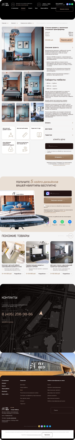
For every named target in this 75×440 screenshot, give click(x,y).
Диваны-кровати (52, 395)
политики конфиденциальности (61, 164)
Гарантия (22, 403)
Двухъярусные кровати (54, 392)
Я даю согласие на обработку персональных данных (58, 152)
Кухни (49, 384)
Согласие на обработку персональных (30, 395)
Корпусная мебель (26, 23)
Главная (4, 23)
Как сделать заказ (25, 398)
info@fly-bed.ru (7, 322)
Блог (36, 8)
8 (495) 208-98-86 (22, 5)
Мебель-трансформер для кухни (56, 401)
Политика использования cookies (34, 434)
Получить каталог (58, 200)
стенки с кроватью (50, 115)
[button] (60, 235)
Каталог (23, 8)
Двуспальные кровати (54, 398)
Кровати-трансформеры (54, 387)
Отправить (59, 157)
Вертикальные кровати (54, 390)
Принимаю (47, 434)
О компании (14, 8)
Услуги (30, 8)
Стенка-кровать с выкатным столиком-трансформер (51, 23)
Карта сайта (5, 394)
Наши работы (44, 8)
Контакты (53, 8)
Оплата (22, 401)
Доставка (22, 384)
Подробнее (18, 273)
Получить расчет (66, 40)
